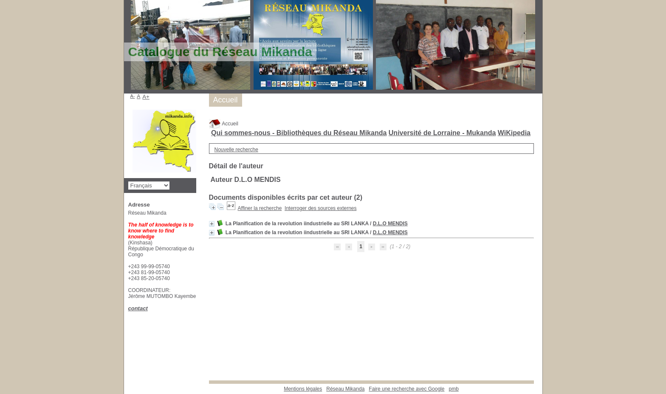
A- (132, 96)
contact (138, 308)
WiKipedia (514, 132)
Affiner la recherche (260, 208)
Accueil (223, 124)
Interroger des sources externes (320, 208)
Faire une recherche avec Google (406, 389)
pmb (453, 389)
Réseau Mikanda (345, 389)
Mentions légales (303, 389)
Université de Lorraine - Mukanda (442, 132)
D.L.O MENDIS (390, 224)
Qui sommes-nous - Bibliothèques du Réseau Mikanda (299, 132)
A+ (146, 97)
